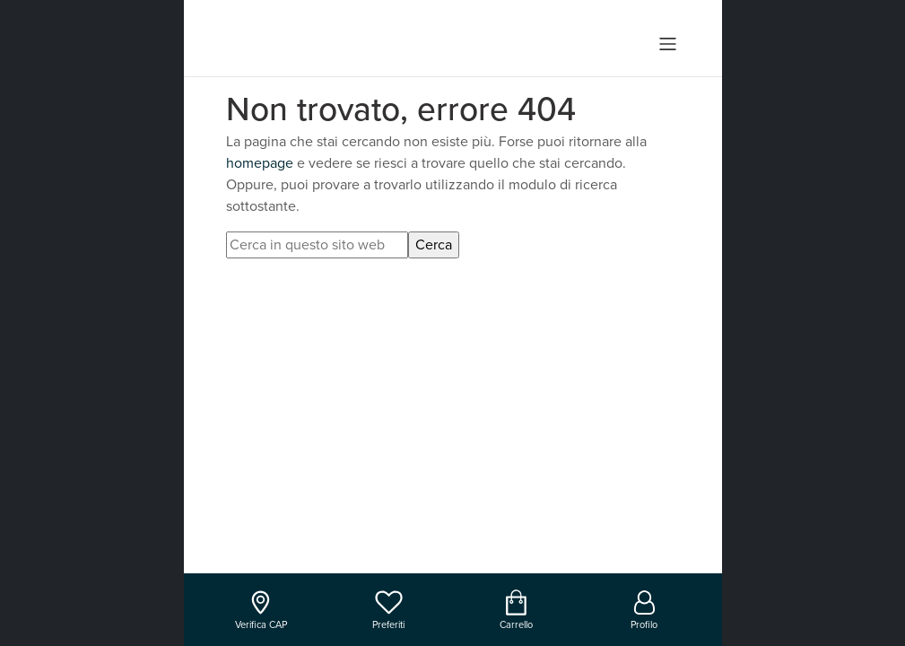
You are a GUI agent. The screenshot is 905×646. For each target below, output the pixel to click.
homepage (259, 163)
